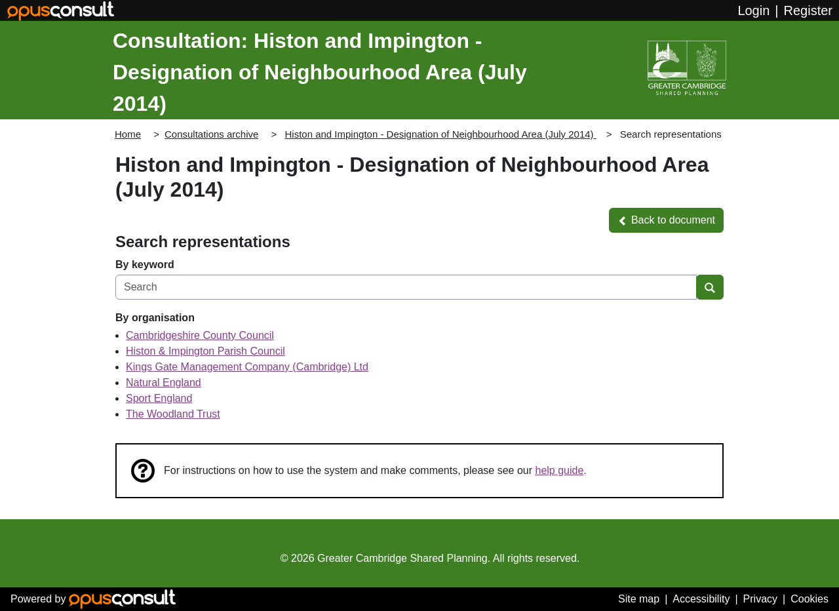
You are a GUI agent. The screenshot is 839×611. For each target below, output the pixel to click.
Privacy (760, 598)
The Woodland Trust (173, 414)
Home (128, 134)
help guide (560, 470)
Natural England (163, 382)
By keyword (144, 264)
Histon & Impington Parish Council (205, 351)
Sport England (159, 398)
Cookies (809, 598)
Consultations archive (211, 134)
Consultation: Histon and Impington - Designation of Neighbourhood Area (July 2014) (320, 72)
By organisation (155, 317)
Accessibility (701, 598)
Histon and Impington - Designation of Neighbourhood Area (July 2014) (440, 134)
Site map (638, 598)
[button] (666, 220)
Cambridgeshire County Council (200, 335)
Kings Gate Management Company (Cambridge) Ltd (247, 366)
